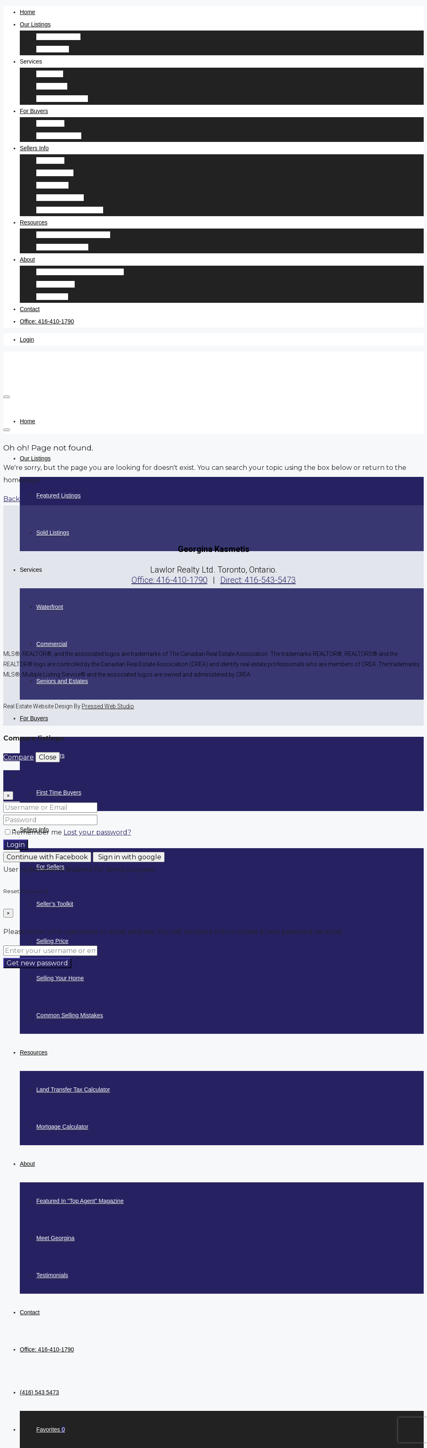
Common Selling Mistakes (69, 210)
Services (31, 61)
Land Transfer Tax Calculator (73, 234)
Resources (33, 222)
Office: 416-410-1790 (47, 321)
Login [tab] (29, 776)
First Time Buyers (58, 135)
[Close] (8, 795)
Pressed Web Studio (108, 706)
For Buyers (34, 111)
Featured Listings (58, 36)
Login (27, 339)
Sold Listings (52, 49)
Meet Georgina (55, 284)
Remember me (34, 832)
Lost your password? (97, 832)
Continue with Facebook (47, 857)
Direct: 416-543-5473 (258, 580)
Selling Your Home (60, 197)
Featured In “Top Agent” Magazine (80, 272)
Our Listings (35, 24)
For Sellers (50, 160)
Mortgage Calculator (62, 247)
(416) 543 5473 (39, 1392)
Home (27, 12)
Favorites (50, 1429)
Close (48, 757)
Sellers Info (34, 148)
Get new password (37, 963)
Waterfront (49, 74)
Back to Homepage (35, 499)
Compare (18, 757)
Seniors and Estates (62, 98)
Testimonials (52, 296)
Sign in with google (128, 857)
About (27, 259)
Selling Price (52, 185)
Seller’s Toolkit (54, 173)
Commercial (51, 86)
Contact (30, 309)
